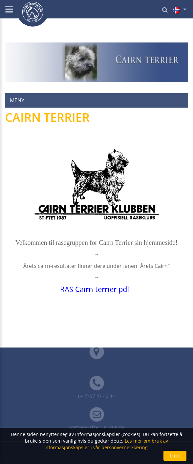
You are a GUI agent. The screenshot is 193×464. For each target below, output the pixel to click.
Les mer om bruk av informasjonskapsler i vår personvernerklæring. (106, 444)
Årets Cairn (154, 266)
